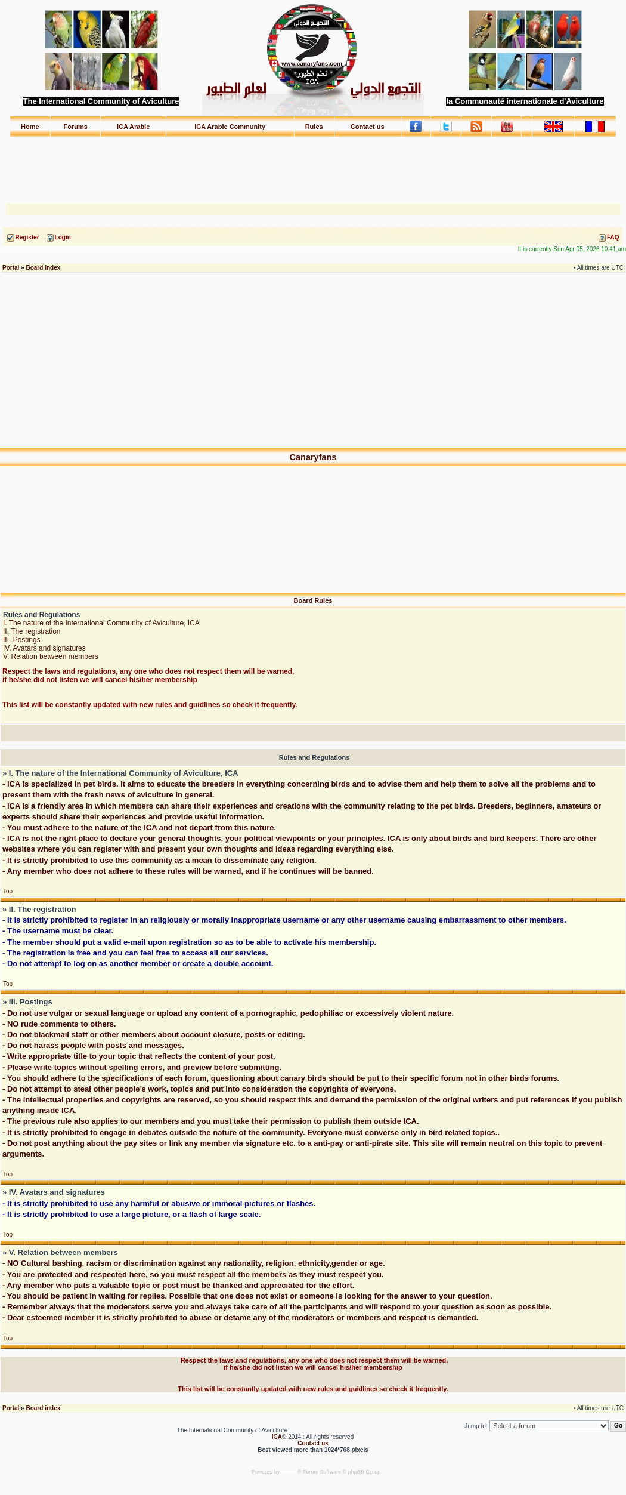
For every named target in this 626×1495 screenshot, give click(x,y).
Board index (43, 267)
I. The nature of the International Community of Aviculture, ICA (101, 623)
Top (8, 891)
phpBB (289, 1472)
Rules (314, 126)
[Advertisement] (313, 164)
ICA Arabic (133, 126)
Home (30, 126)
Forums (76, 126)
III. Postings (22, 640)
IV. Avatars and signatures (44, 648)
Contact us (368, 126)
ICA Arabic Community (229, 126)
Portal (10, 267)
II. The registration (32, 631)
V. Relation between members (50, 656)
